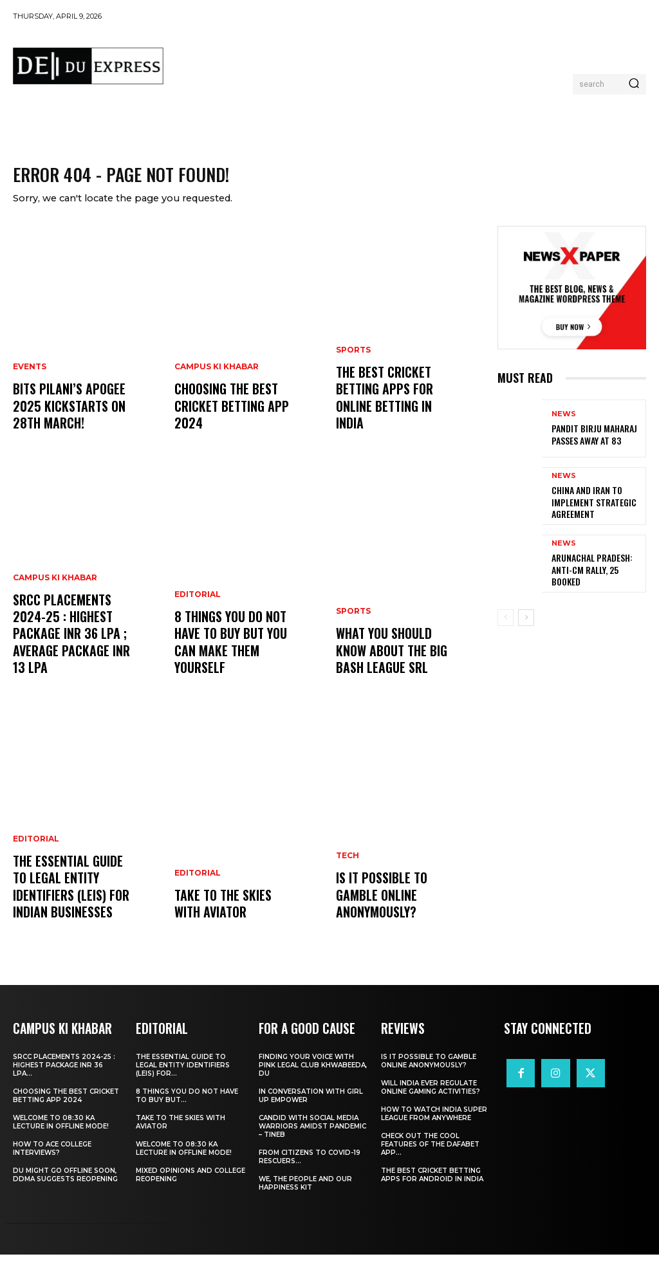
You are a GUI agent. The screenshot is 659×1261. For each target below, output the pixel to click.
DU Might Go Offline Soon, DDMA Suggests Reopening (65, 1181)
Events (29, 380)
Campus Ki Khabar (55, 610)
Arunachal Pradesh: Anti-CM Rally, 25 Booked (597, 577)
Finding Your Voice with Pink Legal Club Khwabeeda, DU (313, 1071)
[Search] (634, 84)
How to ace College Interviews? (52, 1154)
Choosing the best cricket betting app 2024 (227, 415)
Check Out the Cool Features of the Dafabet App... (430, 1150)
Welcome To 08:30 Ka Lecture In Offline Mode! (61, 1128)
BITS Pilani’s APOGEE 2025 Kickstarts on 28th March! (65, 415)
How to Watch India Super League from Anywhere (434, 1120)
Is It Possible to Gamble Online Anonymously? (379, 904)
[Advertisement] (408, 62)
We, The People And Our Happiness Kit (305, 1189)
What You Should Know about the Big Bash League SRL (397, 660)
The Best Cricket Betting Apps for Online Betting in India (395, 415)
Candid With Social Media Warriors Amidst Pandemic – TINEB (312, 1132)
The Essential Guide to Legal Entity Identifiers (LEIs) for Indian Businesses (72, 897)
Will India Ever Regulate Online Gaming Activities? (430, 1093)
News (564, 423)
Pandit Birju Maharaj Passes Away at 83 (588, 442)
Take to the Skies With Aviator (233, 912)
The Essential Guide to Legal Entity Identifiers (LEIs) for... (183, 1071)
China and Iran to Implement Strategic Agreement (588, 509)
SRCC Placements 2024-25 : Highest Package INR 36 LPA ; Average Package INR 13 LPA (74, 653)
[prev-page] (505, 625)
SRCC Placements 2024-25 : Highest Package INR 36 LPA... (64, 1071)
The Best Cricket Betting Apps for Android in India (432, 1181)
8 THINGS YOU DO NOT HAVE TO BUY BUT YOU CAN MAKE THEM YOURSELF (228, 653)
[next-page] (526, 625)
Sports (353, 380)
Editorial (36, 854)
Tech (347, 869)
